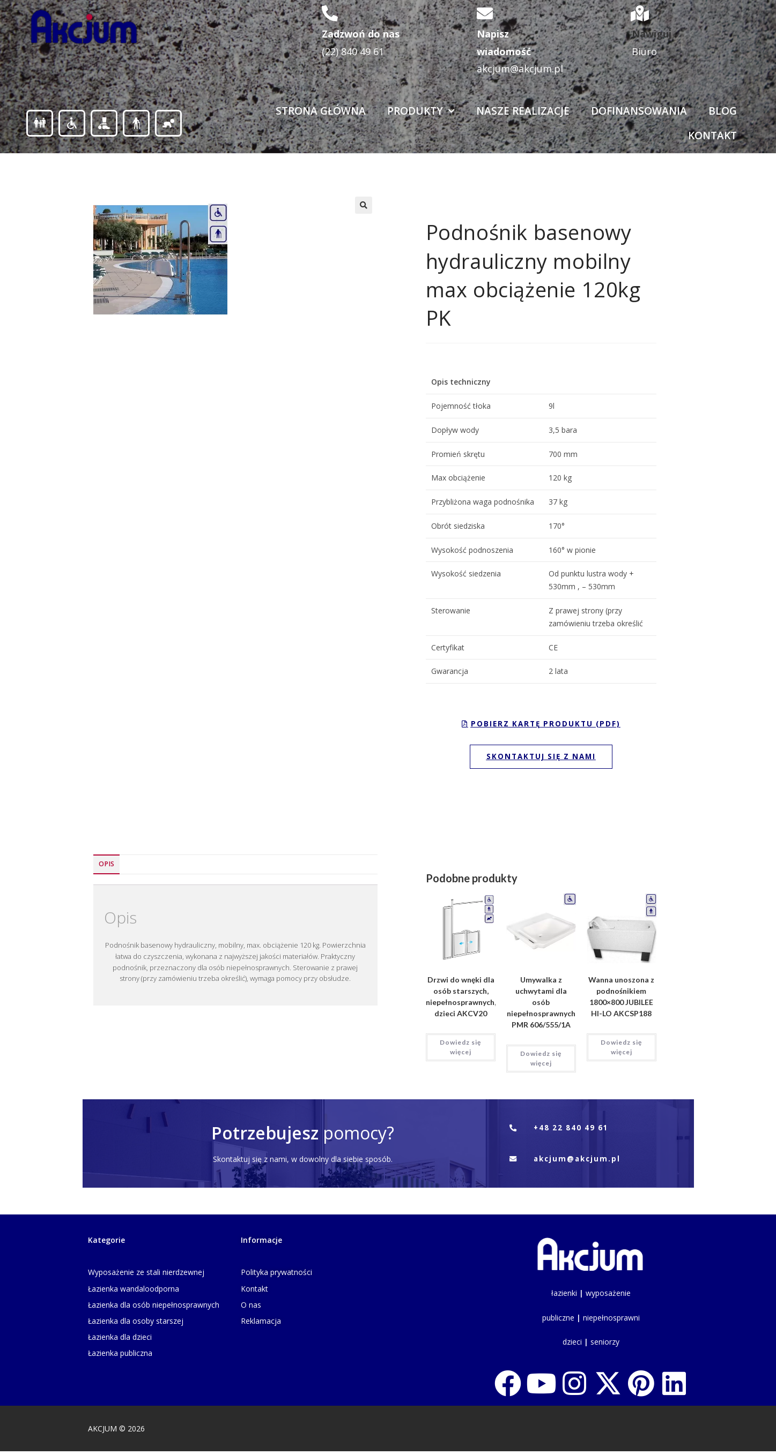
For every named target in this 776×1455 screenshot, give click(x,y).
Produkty (421, 111)
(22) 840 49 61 (353, 51)
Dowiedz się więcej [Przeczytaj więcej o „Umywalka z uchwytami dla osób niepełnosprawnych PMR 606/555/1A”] (540, 1060)
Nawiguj (651, 33)
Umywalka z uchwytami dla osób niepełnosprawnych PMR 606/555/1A (541, 1004)
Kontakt (712, 135)
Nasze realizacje (523, 111)
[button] (363, 205)
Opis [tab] (106, 866)
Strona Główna (321, 111)
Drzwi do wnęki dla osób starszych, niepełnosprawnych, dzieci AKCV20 (461, 998)
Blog (722, 111)
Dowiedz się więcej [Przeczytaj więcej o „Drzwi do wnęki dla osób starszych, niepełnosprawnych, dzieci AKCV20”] (460, 1049)
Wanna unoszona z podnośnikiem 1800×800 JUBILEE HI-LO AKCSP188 (621, 998)
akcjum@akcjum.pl (520, 68)
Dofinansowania (639, 111)
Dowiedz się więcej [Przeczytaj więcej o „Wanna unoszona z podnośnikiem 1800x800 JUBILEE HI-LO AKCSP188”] (621, 1049)
